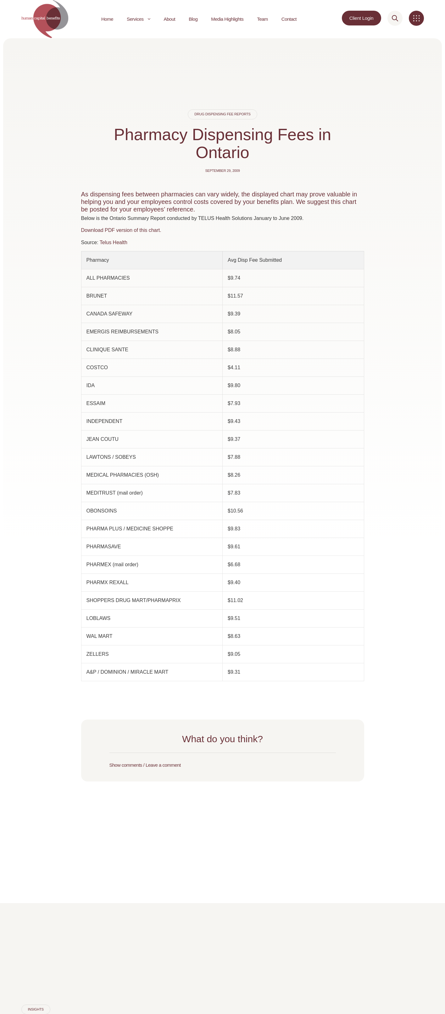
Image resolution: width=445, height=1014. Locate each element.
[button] (222, 765)
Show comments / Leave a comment (145, 765)
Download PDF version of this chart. (121, 230)
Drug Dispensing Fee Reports (222, 114)
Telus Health (113, 242)
